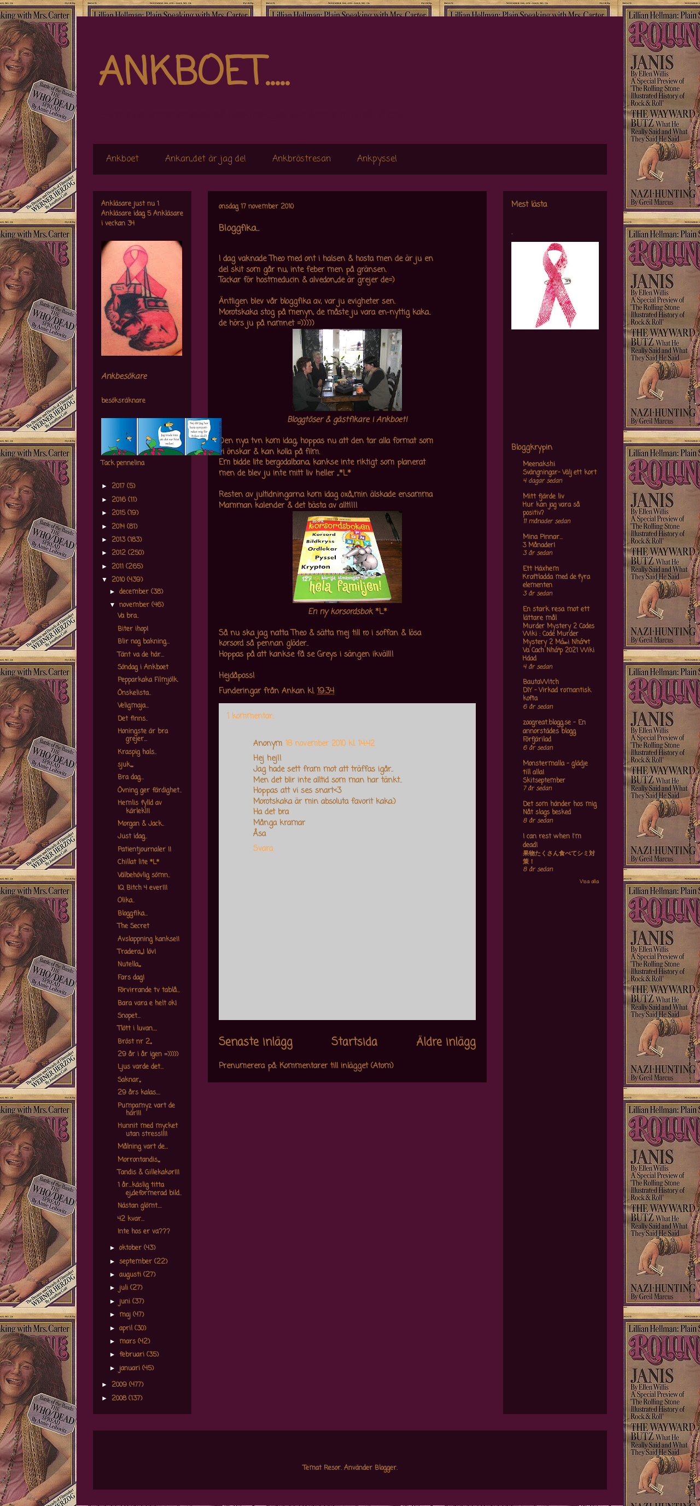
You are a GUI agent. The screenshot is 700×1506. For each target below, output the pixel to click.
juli (124, 1288)
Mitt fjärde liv (543, 497)
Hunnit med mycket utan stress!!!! (148, 1130)
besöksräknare (123, 401)
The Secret (133, 926)
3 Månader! (539, 546)
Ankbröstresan (301, 159)
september (136, 1262)
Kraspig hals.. (137, 752)
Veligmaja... (133, 706)
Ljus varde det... (141, 1067)
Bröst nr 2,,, (134, 1042)
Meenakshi (539, 465)
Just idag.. (132, 837)
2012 (120, 553)
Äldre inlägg (446, 1042)
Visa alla (589, 881)
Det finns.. (133, 719)
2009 (120, 1385)
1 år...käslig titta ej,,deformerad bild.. (150, 1189)
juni (125, 1302)
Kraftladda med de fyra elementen (556, 581)
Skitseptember (544, 781)
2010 (119, 580)
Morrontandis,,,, (139, 1160)
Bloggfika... (133, 914)
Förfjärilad (537, 740)
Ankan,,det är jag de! (205, 159)
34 (131, 224)
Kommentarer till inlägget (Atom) (336, 1066)
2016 (120, 500)
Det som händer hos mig (560, 804)
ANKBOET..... (193, 74)
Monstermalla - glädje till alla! (555, 768)
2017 (119, 486)
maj (126, 1315)
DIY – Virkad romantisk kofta (557, 695)
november (135, 605)
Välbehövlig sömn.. (144, 876)
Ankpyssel (377, 159)
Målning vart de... (143, 1147)
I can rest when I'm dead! (552, 841)
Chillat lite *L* (138, 862)
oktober (131, 1248)
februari (133, 1355)
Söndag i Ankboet (143, 668)
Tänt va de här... (141, 655)
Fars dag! (131, 978)
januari (130, 1369)
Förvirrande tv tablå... (149, 990)
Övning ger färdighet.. (150, 791)
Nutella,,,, (129, 965)
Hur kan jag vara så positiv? (551, 509)
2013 (119, 540)
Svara (263, 849)
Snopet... (129, 1016)
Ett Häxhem (541, 569)
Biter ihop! (133, 629)
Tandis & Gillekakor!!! (148, 1173)
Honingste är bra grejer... (143, 735)
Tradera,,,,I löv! (137, 952)
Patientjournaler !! (144, 850)
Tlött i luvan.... (137, 1029)
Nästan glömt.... (140, 1206)
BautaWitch (541, 682)
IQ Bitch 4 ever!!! (142, 888)
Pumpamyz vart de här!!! (146, 1110)
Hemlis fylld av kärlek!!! (140, 807)
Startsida (354, 1042)
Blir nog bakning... (144, 642)
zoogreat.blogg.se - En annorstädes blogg (554, 727)
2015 (119, 513)
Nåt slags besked (547, 813)
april (127, 1329)
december (135, 592)
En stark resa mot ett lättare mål (556, 614)
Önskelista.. (134, 693)
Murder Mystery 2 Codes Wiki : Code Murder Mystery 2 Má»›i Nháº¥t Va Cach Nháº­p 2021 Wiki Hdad (558, 643)
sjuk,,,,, (125, 765)
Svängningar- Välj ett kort (560, 473)
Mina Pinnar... (543, 537)
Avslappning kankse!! (148, 940)
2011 (119, 567)
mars (128, 1342)
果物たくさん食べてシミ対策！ (559, 858)
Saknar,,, (129, 1080)
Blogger (385, 1468)
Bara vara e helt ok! (147, 1004)
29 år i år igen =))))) (148, 1054)
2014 (119, 527)
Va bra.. (128, 616)
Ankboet (122, 159)
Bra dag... (131, 778)
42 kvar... (131, 1219)
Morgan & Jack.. (141, 824)
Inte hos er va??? (144, 1232)
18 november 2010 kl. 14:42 (330, 744)
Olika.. (126, 901)
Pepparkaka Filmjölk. (148, 680)
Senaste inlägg (256, 1042)
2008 (120, 1399)
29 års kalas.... (139, 1093)
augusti (131, 1275)
